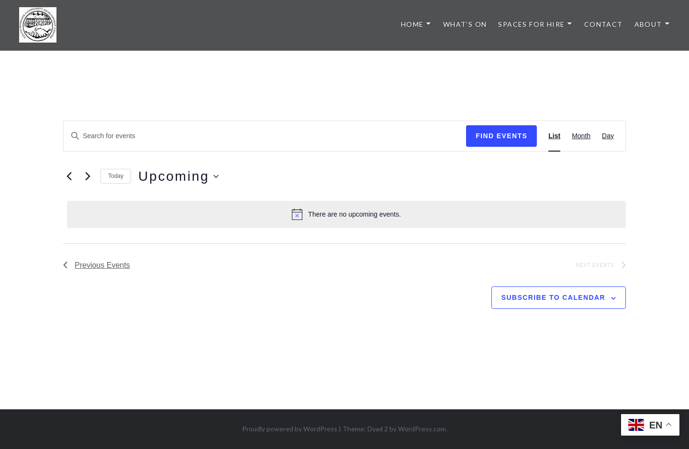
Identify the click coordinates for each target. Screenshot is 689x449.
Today (115, 176)
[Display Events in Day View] (608, 136)
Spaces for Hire (531, 24)
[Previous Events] (69, 176)
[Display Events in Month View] (581, 136)
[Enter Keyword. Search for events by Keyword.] (265, 136)
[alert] (346, 214)
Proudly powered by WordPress (289, 429)
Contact (603, 24)
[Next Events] (87, 176)
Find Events (501, 136)
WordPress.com (422, 429)
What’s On (465, 24)
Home (412, 24)
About (648, 24)
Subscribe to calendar (553, 297)
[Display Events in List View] (554, 136)
